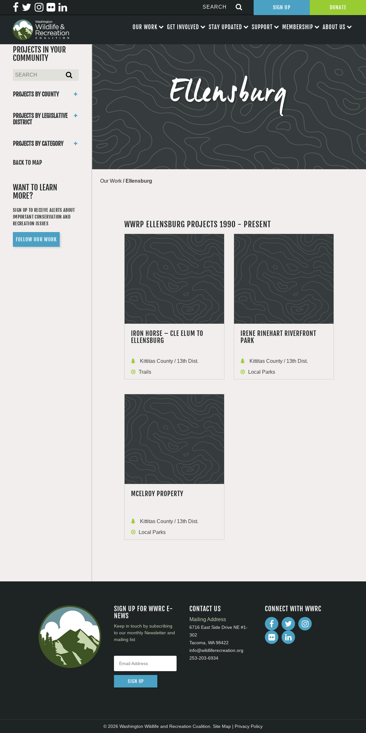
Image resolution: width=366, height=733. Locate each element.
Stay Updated (225, 27)
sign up (136, 681)
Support (262, 27)
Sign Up (282, 7)
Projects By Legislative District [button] (46, 119)
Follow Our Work (36, 239)
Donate (338, 7)
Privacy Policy (249, 726)
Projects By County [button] (46, 94)
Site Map (222, 726)
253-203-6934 (203, 658)
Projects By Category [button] (46, 143)
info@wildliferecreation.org (216, 650)
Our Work (145, 27)
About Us (334, 27)
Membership (297, 27)
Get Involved (183, 27)
